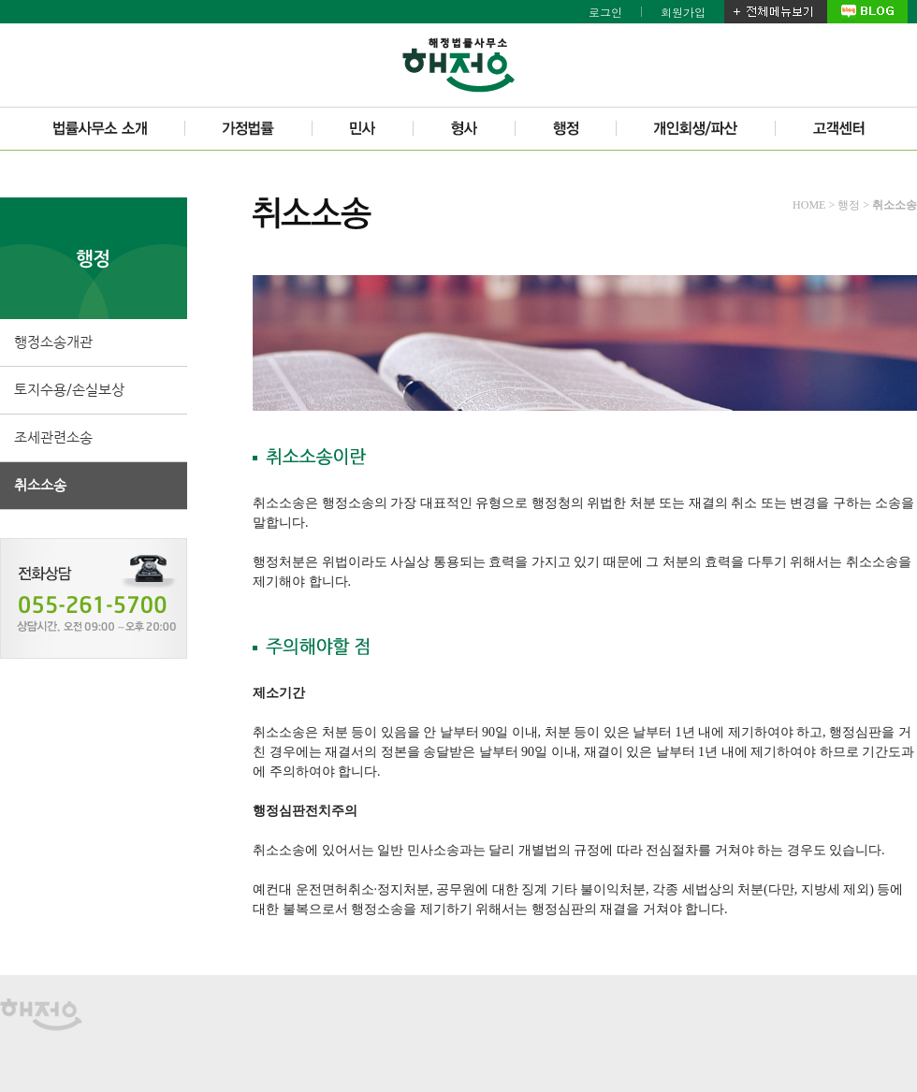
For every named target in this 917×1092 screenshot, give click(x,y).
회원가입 (683, 12)
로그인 (605, 12)
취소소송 (40, 485)
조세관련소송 (53, 437)
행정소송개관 (53, 342)
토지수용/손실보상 (69, 390)
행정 (848, 204)
